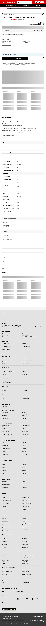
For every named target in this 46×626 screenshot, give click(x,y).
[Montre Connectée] (25, 451)
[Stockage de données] (25, 426)
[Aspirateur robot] (5, 541)
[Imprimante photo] (5, 487)
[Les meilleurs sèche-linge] (26, 576)
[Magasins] (4, 347)
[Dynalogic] (18, 591)
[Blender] (3, 509)
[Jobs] (23, 349)
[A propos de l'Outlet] (25, 398)
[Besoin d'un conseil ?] (5, 417)
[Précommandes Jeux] (5, 554)
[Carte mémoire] (24, 487)
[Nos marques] (24, 417)
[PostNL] (8, 591)
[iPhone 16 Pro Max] (5, 447)
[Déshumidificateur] (5, 547)
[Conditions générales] (5, 616)
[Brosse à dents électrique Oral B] (27, 543)
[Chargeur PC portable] (25, 434)
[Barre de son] (24, 467)
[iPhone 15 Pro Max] (25, 456)
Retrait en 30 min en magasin (11, 5)
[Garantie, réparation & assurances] (8, 371)
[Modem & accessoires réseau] (7, 434)
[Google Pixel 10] (4, 451)
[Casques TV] (24, 473)
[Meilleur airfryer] (5, 576)
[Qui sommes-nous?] (5, 343)
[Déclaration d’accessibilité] (20, 620)
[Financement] (24, 361)
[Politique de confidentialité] (14, 616)
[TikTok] (43, 326)
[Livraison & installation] (6, 335)
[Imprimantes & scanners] (26, 429)
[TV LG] (23, 465)
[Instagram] (40, 326)
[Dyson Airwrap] (24, 538)
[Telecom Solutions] (25, 363)
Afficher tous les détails (7, 211)
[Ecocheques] (24, 418)
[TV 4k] (3, 465)
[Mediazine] (24, 415)
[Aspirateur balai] (24, 540)
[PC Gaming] (4, 557)
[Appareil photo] (4, 481)
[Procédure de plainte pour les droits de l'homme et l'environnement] (12, 351)
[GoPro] (23, 484)
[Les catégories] (3, 2)
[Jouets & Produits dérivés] (26, 561)
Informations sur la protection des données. (19, 64)
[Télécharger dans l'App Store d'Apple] (28, 381)
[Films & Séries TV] (25, 560)
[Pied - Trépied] (24, 486)
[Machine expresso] (5, 501)
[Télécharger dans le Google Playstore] (8, 381)
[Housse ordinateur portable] (7, 435)
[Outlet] (3, 398)
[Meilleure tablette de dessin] (26, 572)
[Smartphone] (24, 442)
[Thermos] (3, 507)
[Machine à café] (24, 500)
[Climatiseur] (4, 546)
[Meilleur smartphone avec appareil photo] (9, 572)
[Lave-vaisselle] (24, 518)
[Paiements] (24, 373)
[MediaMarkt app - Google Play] (12, 609)
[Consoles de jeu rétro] (6, 560)
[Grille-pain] (4, 510)
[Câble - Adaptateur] (5, 431)
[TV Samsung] (24, 464)
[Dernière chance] (5, 412)
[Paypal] (37, 599)
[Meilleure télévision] (25, 571)
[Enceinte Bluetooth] (5, 471)
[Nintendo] (3, 561)
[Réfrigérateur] (4, 517)
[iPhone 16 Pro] (24, 454)
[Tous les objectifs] (5, 486)
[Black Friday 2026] (5, 418)
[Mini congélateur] (25, 529)
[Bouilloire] (23, 507)
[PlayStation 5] (24, 554)
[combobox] (25, 2)
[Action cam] (4, 483)
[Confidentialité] (24, 344)
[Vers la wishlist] (39, 2)
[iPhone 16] (23, 445)
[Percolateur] (24, 501)
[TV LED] (3, 467)
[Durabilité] (4, 344)
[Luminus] (3, 363)
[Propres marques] (25, 414)
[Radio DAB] (4, 473)
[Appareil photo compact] (6, 484)
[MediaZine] (4, 390)
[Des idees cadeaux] (5, 414)
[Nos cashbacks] (24, 412)
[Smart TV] (23, 462)
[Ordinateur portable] (5, 425)
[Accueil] (3, 14)
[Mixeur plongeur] (25, 504)
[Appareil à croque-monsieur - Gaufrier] (8, 526)
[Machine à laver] (5, 521)
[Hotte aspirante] (24, 524)
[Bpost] (4, 591)
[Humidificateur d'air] (25, 547)
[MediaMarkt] (10, 2)
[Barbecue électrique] (25, 497)
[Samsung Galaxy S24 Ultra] (6, 456)
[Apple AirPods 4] (24, 470)
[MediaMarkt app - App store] (5, 609)
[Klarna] (4, 603)
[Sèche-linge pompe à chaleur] (27, 523)
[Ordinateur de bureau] (25, 431)
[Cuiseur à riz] (24, 509)
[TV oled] (3, 464)
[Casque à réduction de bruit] (26, 471)
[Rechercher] (18, 2)
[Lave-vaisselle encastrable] (6, 520)
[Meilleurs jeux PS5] (5, 574)
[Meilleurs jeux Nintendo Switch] (7, 571)
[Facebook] (36, 326)
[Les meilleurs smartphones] (26, 574)
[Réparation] (4, 360)
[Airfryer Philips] (24, 495)
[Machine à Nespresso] (5, 503)
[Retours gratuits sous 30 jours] (7, 373)
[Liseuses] (3, 428)
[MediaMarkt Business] (25, 343)
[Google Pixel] (24, 450)
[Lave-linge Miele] (24, 521)
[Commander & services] (6, 336)
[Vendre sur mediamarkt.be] (6, 349)
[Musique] (3, 563)
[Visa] (27, 599)
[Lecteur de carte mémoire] (26, 435)
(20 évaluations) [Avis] (20, 19)
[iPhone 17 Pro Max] (5, 445)
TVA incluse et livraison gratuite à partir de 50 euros (36, 24)
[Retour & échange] (25, 335)
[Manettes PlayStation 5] (6, 555)
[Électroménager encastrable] (27, 520)
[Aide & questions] (5, 333)
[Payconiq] (8, 599)
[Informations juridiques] (6, 346)
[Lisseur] (3, 538)
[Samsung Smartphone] (6, 448)
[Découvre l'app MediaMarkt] (6, 382)
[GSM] (3, 442)
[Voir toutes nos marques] (6, 397)
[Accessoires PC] (4, 432)
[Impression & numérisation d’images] (28, 388)
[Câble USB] (4, 489)
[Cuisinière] (4, 518)
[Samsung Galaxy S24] (5, 454)
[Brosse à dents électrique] (6, 543)
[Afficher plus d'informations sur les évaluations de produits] (23, 19)
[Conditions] (24, 333)
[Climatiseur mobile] (25, 546)
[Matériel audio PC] (25, 432)
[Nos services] (4, 358)
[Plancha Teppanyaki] (25, 506)
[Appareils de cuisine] (5, 498)
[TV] (2, 462)
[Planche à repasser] (25, 544)
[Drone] (23, 489)
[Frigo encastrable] (25, 517)
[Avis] (14, 19)
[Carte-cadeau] (4, 388)
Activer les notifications (15, 58)
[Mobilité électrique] (25, 557)
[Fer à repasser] (4, 544)
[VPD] (13, 591)
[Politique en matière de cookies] (27, 346)
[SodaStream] (4, 506)
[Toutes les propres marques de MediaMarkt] (29, 397)
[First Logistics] (23, 592)
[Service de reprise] (5, 361)
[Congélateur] (4, 529)
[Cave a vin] (4, 527)
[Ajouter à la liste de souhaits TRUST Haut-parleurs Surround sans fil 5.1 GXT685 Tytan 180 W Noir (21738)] (43, 15)
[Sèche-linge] (4, 523)
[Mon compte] (36, 2)
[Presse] (23, 347)
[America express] (32, 599)
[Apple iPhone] (4, 444)
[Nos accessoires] (5, 406)
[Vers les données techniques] (6, 45)
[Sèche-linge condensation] (6, 524)
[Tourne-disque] (24, 474)
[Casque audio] (4, 468)
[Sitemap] (23, 350)
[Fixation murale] (4, 474)
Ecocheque (38, 5)
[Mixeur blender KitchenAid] (6, 500)
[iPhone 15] (23, 447)
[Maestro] (13, 599)
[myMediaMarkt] (4, 374)
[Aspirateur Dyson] (5, 540)
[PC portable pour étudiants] (26, 425)
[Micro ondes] (4, 504)
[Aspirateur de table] (25, 541)
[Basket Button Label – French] (42, 2)
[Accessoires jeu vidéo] (25, 558)
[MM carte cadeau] (23, 599)
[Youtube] (38, 326)
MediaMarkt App (26, 5)
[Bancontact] (4, 599)
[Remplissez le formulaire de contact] (20, 326)
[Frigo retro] (24, 527)
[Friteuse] (3, 497)
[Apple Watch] (4, 453)
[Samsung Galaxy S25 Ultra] (6, 450)
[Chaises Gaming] (25, 563)
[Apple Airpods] (4, 470)
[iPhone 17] (23, 444)
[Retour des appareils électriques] (27, 360)
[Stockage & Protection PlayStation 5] (28, 555)
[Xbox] (3, 558)
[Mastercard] (18, 599)
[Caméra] (23, 481)
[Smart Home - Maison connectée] (7, 537)
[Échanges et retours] (25, 371)
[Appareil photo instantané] (26, 483)
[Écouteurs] (23, 468)
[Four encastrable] (25, 526)
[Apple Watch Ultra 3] (25, 453)
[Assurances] (24, 358)
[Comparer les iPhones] (6, 569)
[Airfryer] (3, 495)
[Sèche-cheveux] (24, 537)
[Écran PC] (3, 426)
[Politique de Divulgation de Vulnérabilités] (29, 336)
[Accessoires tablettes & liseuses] (7, 429)
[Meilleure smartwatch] (25, 569)
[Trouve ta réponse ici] (7, 326)
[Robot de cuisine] (25, 498)
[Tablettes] (23, 428)
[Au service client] (24, 374)
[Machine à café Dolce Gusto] (26, 503)
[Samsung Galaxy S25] (25, 448)
